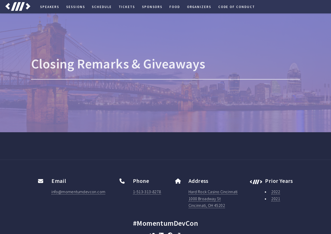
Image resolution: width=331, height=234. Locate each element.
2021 (275, 198)
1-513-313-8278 (147, 191)
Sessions (75, 7)
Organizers (199, 7)
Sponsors (152, 7)
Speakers (49, 7)
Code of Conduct (236, 7)
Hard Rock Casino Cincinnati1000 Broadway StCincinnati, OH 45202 (213, 198)
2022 (275, 191)
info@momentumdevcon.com (78, 191)
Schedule (101, 7)
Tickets (127, 7)
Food (174, 7)
